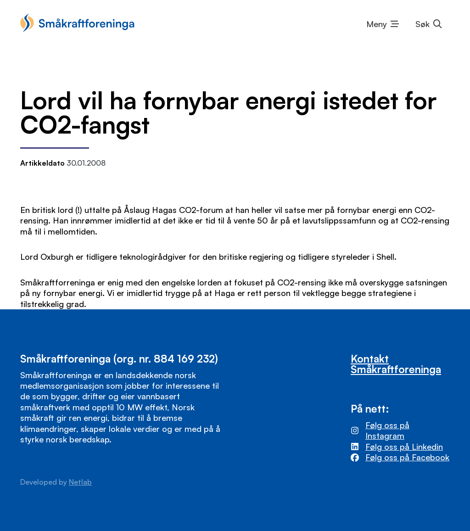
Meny (376, 24)
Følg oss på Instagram (387, 430)
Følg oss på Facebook (407, 457)
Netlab (80, 481)
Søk (422, 24)
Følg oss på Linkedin (404, 447)
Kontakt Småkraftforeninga (396, 363)
